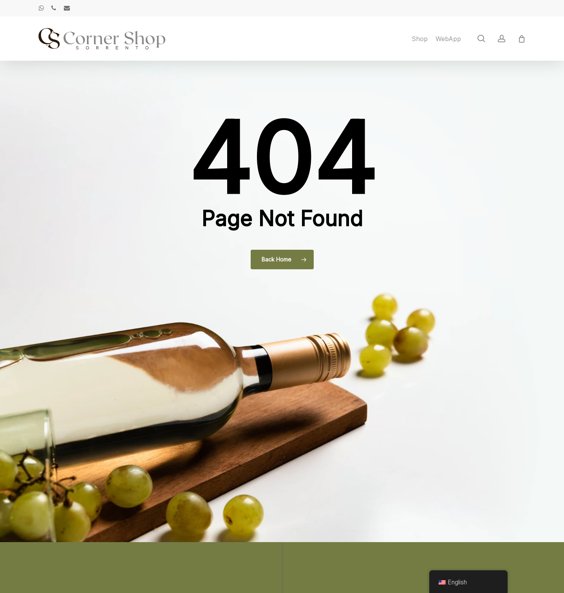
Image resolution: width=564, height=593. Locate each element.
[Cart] (521, 38)
